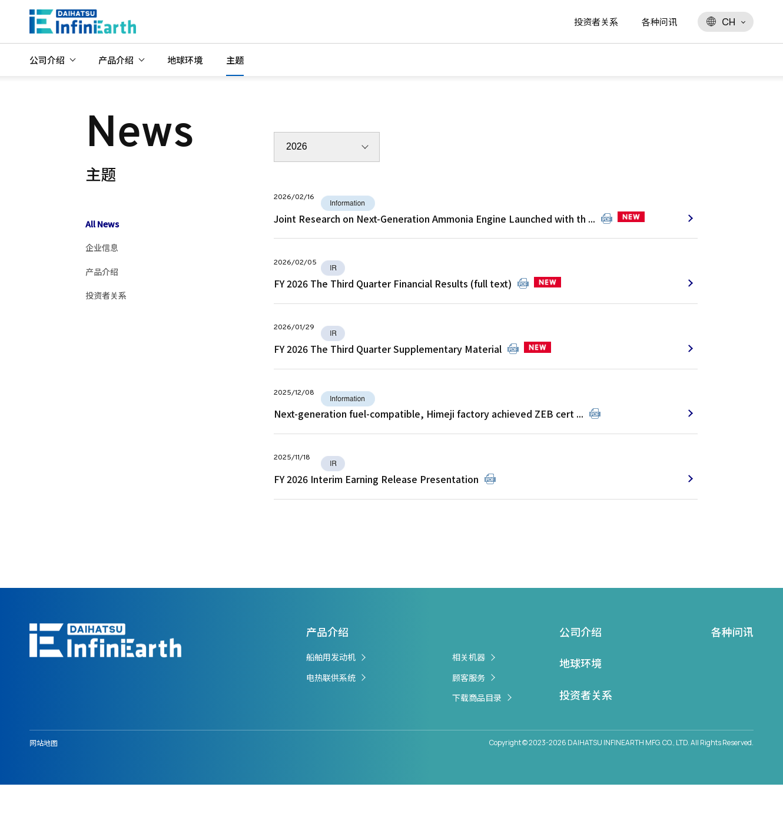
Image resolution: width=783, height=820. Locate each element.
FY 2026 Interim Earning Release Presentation (376, 513)
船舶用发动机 (331, 693)
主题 (235, 60)
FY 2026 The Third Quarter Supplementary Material (388, 369)
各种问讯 (659, 21)
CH (720, 21)
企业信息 (101, 247)
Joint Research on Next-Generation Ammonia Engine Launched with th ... (434, 224)
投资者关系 (596, 21)
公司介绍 (47, 60)
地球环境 (185, 60)
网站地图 (43, 778)
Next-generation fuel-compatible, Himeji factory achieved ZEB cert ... (428, 441)
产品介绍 (116, 60)
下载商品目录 (477, 733)
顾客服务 (468, 713)
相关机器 (468, 693)
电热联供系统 (331, 713)
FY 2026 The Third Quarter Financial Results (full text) (393, 296)
